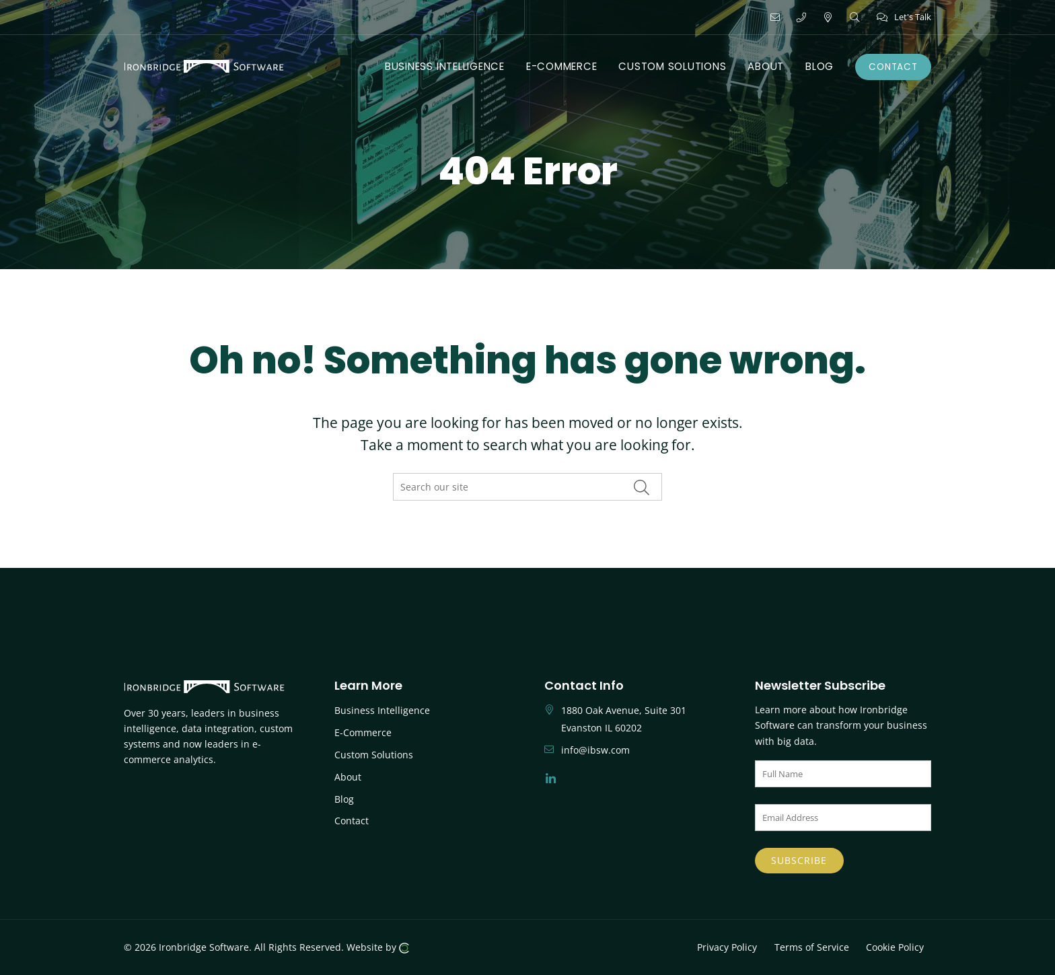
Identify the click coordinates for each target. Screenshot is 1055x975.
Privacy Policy (727, 947)
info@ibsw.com (595, 750)
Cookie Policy (895, 947)
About (347, 776)
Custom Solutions (373, 754)
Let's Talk (903, 17)
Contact (351, 820)
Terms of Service (811, 947)
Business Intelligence (382, 710)
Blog (344, 799)
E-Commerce (363, 732)
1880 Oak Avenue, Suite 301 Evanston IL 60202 (623, 719)
